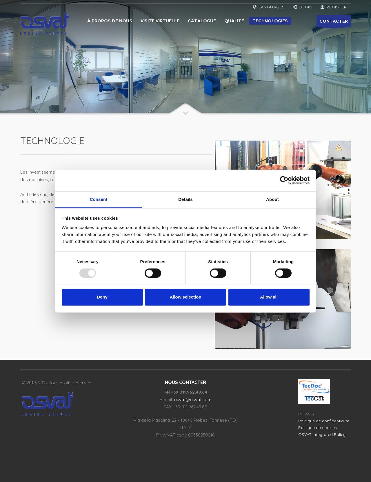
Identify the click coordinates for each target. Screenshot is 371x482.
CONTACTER (334, 23)
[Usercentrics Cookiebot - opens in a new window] (284, 180)
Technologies (270, 20)
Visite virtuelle (160, 20)
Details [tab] (185, 199)
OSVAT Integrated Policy (321, 434)
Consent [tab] (99, 199)
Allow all (269, 297)
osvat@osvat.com (192, 399)
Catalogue (202, 20)
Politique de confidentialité (323, 420)
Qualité (234, 20)
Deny (102, 297)
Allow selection (185, 297)
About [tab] (272, 199)
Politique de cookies (317, 427)
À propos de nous (109, 20)
